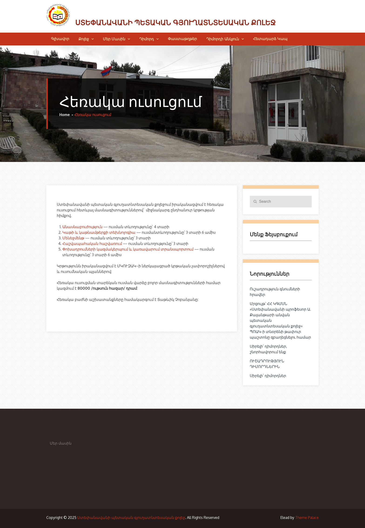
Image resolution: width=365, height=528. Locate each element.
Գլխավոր (60, 39)
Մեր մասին (114, 39)
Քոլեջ (83, 39)
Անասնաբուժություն (82, 226)
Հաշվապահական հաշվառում (92, 243)
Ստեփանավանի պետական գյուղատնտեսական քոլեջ (175, 23)
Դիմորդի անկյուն (222, 39)
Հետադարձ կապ (270, 39)
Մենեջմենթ (73, 238)
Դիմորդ (146, 39)
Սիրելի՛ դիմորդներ (268, 375)
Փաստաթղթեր (182, 39)
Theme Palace (307, 517)
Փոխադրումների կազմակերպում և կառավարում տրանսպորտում (127, 249)
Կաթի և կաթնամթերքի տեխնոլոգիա (98, 232)
